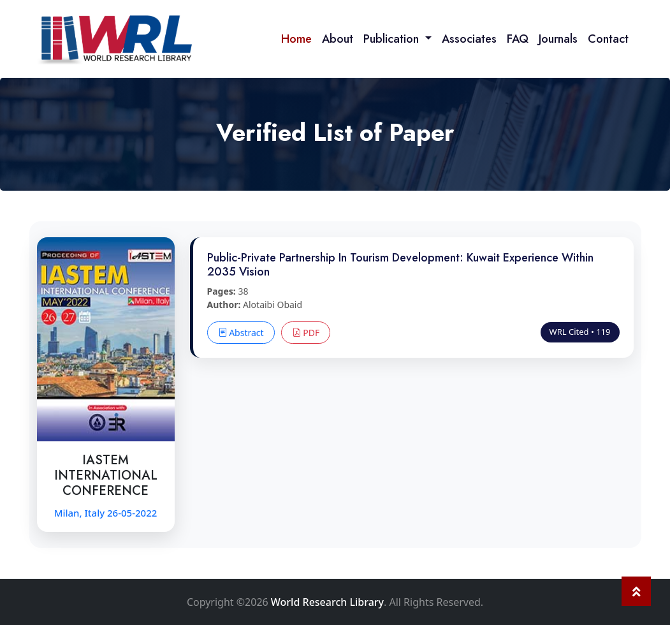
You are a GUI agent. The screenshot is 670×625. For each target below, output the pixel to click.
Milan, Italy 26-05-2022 (105, 512)
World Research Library (327, 602)
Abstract (241, 333)
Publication (392, 39)
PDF (306, 333)
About (337, 39)
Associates (469, 39)
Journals (558, 39)
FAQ (517, 39)
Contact (608, 39)
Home (296, 39)
